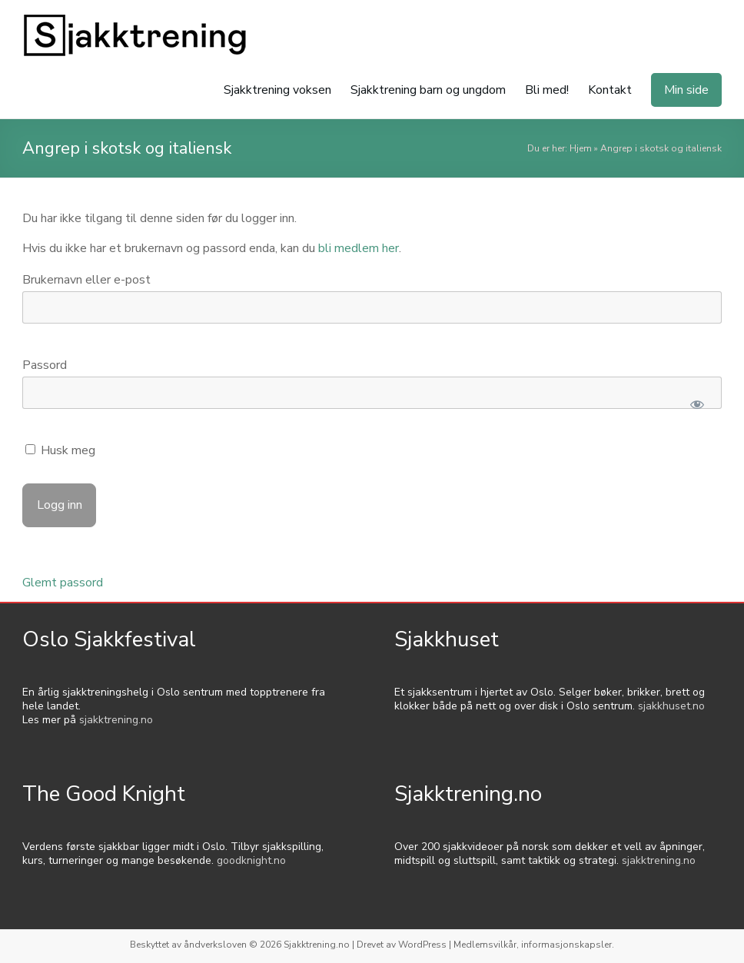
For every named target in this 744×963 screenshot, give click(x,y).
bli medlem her (358, 248)
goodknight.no (251, 860)
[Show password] (697, 404)
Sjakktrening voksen (277, 89)
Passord (44, 365)
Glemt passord (62, 582)
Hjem (581, 148)
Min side (686, 89)
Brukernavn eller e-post (86, 279)
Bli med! (547, 89)
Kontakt (610, 89)
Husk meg (60, 450)
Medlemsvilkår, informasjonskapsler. (533, 944)
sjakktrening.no (116, 719)
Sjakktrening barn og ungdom (428, 89)
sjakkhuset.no (671, 706)
